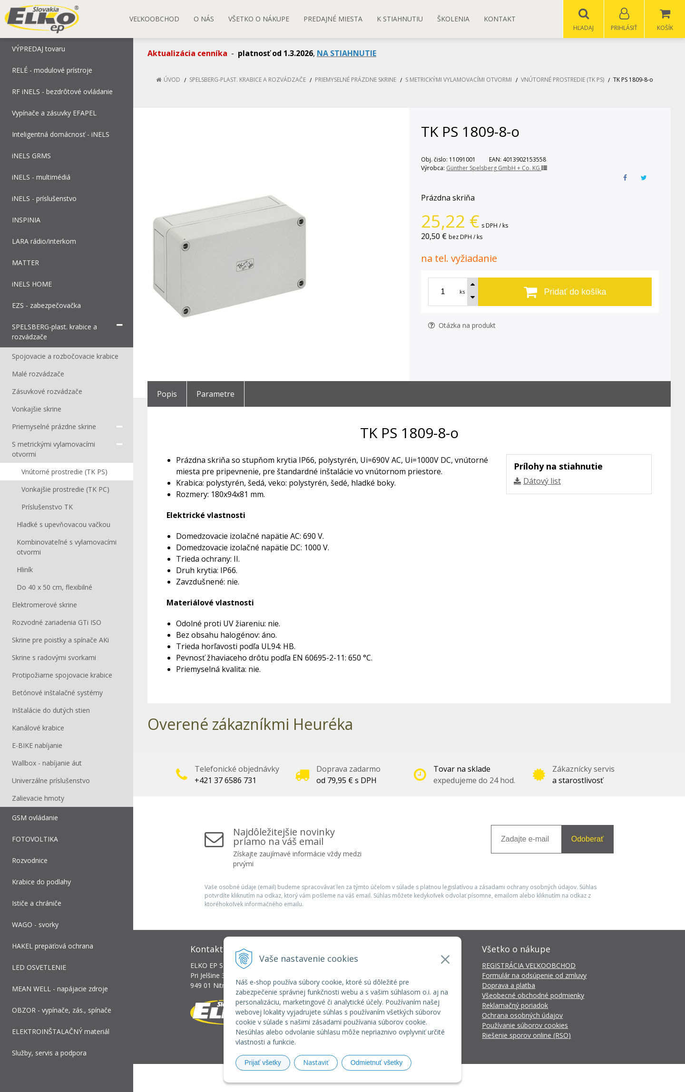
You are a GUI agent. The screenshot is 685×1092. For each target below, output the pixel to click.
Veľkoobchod (154, 18)
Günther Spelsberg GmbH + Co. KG (496, 168)
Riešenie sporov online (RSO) (526, 1035)
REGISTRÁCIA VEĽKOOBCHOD (529, 965)
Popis (167, 394)
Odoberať (587, 839)
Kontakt (500, 18)
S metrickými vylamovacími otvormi (458, 80)
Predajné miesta (332, 18)
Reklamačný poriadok (515, 1005)
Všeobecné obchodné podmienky (533, 995)
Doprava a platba (508, 985)
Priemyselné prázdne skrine (355, 80)
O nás (204, 18)
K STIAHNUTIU (400, 18)
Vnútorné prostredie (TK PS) (562, 80)
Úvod (172, 80)
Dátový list (542, 481)
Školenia (453, 18)
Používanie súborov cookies (525, 1025)
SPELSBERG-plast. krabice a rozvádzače (247, 80)
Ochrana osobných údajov (522, 1015)
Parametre (215, 394)
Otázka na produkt (462, 325)
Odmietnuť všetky (377, 1062)
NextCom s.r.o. (513, 1078)
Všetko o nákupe (258, 18)
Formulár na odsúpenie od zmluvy (534, 975)
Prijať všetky (263, 1062)
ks (462, 292)
